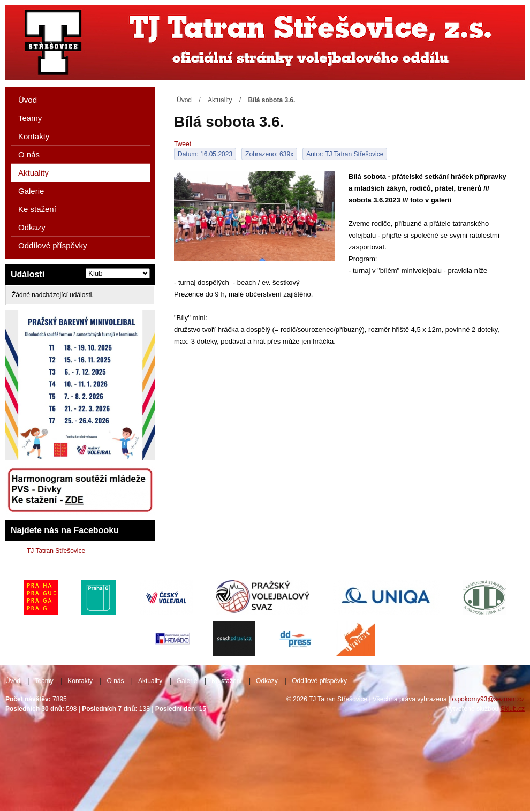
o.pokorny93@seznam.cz (488, 699)
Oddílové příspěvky (52, 245)
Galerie (31, 190)
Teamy (30, 118)
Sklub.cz (513, 709)
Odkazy (32, 227)
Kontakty (33, 136)
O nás (29, 154)
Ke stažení (37, 209)
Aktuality (220, 100)
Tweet (182, 144)
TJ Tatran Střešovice (56, 551)
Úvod (184, 100)
